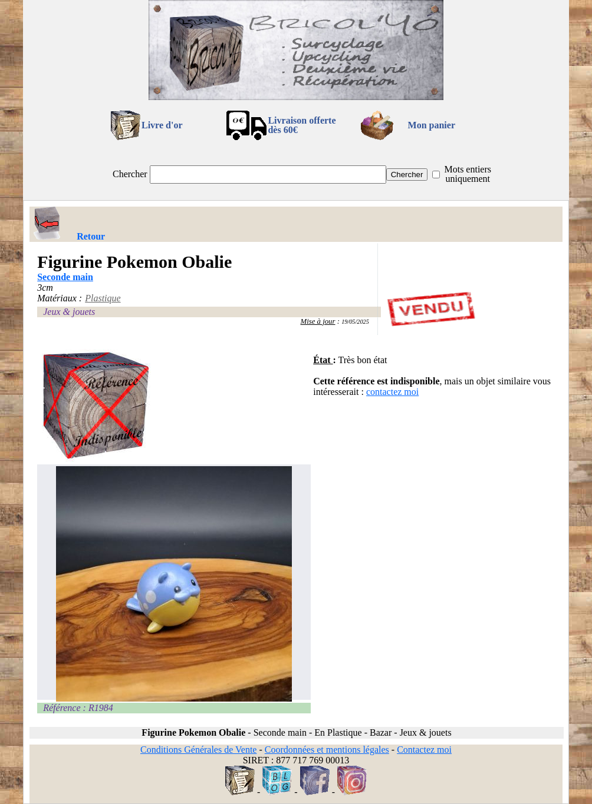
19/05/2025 (355, 321)
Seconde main (65, 277)
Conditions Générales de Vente (198, 750)
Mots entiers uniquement (467, 174)
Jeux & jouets (69, 312)
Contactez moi (424, 750)
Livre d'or (162, 125)
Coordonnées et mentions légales (327, 750)
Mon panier (431, 125)
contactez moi (392, 392)
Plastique (102, 298)
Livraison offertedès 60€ (302, 125)
